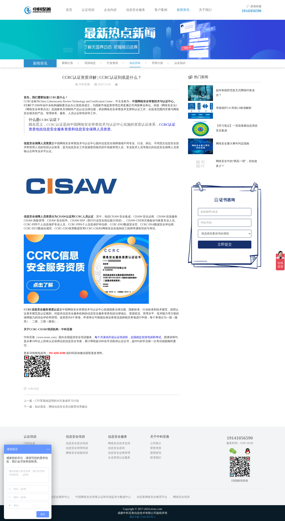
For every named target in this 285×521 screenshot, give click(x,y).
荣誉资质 (155, 448)
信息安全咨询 (116, 448)
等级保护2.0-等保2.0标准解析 (234, 107)
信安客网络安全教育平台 (152, 496)
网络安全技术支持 (119, 443)
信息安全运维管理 (119, 452)
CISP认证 (29, 443)
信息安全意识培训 (77, 443)
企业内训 (110, 9)
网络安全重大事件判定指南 (232, 143)
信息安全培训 (75, 436)
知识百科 (135, 63)
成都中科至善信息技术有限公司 (38, 10)
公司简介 (155, 443)
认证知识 (179, 63)
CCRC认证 (33, 388)
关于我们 (205, 9)
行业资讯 (112, 63)
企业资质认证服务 (119, 457)
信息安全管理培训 (77, 448)
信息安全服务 (135, 9)
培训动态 (90, 63)
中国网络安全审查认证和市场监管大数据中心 (103, 496)
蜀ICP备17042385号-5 (142, 516)
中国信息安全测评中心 (56, 496)
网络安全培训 (181, 496)
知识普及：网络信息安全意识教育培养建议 (61, 406)
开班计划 (157, 63)
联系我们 (155, 457)
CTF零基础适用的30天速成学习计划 (57, 400)
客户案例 (161, 9)
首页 (69, 9)
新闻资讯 (183, 9)
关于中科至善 (159, 436)
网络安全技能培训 (77, 452)
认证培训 (88, 9)
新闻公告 (67, 63)
